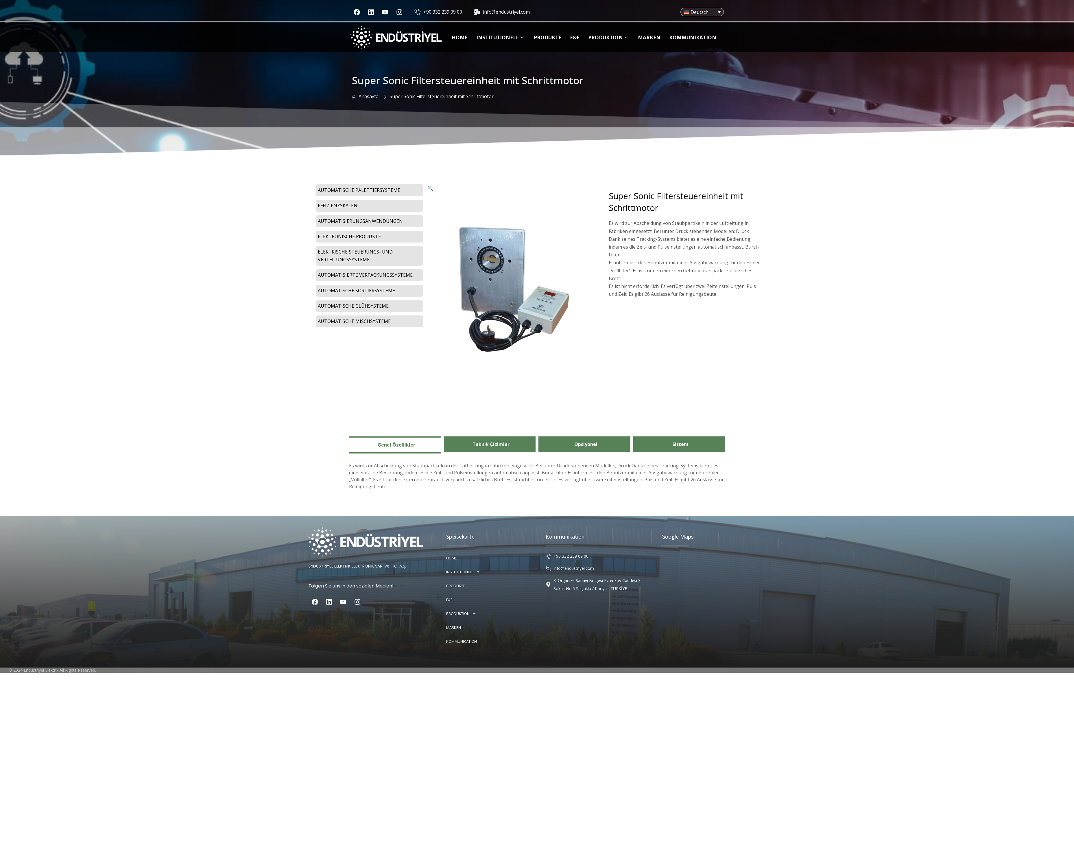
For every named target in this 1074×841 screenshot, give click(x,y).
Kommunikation (692, 37)
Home (460, 37)
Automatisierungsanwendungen (360, 221)
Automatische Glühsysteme (353, 306)
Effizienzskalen (337, 205)
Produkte (547, 37)
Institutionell (500, 37)
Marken (649, 37)
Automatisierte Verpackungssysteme (365, 275)
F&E (575, 37)
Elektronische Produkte (349, 236)
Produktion (608, 37)
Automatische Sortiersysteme (356, 290)
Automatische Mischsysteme (354, 321)
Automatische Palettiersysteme (359, 190)
